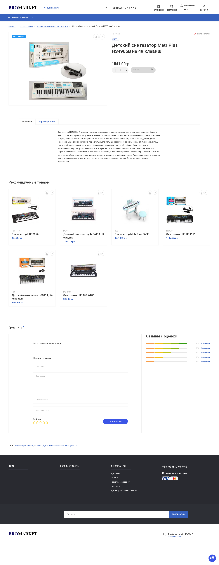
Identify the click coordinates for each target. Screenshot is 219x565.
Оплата (114, 493)
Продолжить (114, 436)
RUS (186, 10)
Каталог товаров (18, 19)
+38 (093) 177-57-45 (123, 8)
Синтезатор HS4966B (23, 461)
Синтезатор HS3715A (25, 249)
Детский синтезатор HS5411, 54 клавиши (32, 312)
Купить (143, 72)
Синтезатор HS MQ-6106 (78, 310)
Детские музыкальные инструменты (60, 461)
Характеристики (47, 123)
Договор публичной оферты (124, 506)
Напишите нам (175, 552)
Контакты (115, 501)
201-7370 (38, 461)
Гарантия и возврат (120, 497)
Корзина (204, 8)
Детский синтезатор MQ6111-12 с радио (83, 251)
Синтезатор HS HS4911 (181, 249)
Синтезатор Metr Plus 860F (132, 249)
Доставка (115, 489)
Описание (27, 123)
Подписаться (177, 530)
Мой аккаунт (188, 6)
